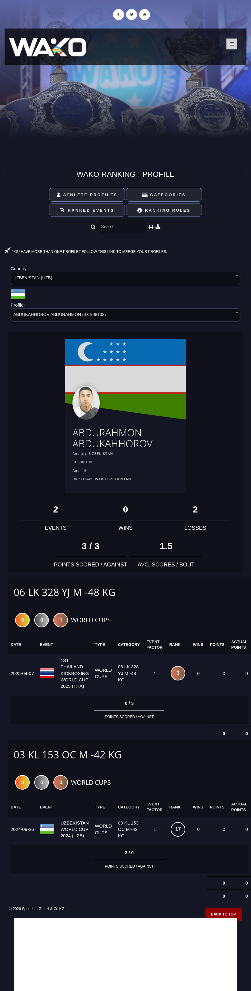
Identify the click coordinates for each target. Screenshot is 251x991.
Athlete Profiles (87, 195)
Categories (164, 195)
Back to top (223, 914)
